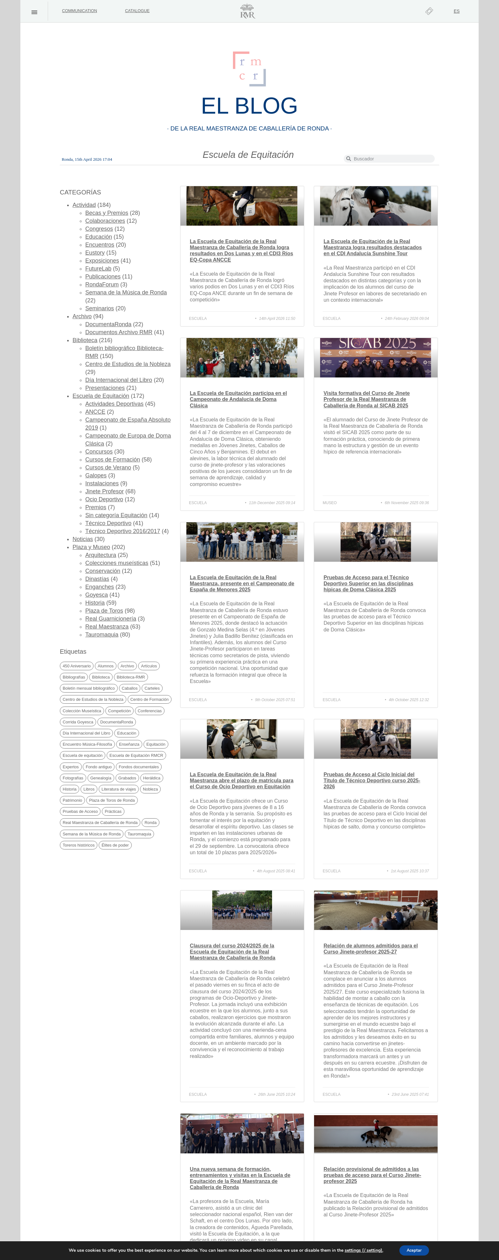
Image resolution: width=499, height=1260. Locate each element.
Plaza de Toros (104, 611)
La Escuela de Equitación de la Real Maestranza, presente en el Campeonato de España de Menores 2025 (242, 583)
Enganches (99, 587)
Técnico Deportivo (108, 523)
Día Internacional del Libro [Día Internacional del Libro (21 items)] (86, 733)
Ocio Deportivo (104, 499)
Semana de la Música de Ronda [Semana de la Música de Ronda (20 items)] (92, 834)
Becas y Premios (106, 213)
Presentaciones (105, 388)
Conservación (102, 571)
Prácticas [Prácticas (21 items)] (113, 811)
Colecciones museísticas (116, 563)
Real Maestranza (107, 626)
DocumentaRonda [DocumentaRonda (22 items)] (116, 722)
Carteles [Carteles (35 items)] (152, 688)
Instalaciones (102, 483)
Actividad (84, 205)
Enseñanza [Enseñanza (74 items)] (129, 744)
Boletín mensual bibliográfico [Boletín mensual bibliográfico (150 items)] (89, 688)
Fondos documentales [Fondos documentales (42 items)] (139, 766)
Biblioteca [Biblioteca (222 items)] (101, 677)
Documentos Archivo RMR (118, 332)
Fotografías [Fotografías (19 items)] (73, 778)
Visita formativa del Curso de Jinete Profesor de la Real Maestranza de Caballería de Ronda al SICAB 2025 (367, 399)
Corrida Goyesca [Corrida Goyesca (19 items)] (78, 722)
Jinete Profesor (104, 491)
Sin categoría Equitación (116, 515)
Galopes (96, 475)
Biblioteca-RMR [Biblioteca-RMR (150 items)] (131, 677)
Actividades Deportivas (114, 404)
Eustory (95, 253)
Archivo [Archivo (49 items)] (127, 666)
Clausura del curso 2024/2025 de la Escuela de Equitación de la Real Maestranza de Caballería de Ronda (233, 952)
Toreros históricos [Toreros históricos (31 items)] (79, 845)
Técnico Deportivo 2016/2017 (122, 531)
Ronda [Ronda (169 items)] (150, 822)
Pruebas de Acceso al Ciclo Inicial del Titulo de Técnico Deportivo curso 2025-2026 (372, 780)
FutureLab (98, 268)
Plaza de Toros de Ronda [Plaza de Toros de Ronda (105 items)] (112, 800)
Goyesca (96, 595)
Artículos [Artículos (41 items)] (149, 666)
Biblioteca (85, 340)
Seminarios (99, 308)
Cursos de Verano (108, 467)
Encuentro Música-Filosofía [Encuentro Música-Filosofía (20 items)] (87, 744)
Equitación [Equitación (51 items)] (155, 744)
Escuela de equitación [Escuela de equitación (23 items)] (82, 755)
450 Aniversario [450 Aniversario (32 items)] (77, 666)
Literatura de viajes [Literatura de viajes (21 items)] (119, 789)
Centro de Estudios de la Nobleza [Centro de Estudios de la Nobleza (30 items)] (93, 699)
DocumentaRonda (108, 324)
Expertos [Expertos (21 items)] (71, 766)
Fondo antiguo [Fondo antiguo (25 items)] (99, 766)
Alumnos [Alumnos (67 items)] (106, 666)
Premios (95, 507)
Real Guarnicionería (110, 619)
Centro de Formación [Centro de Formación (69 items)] (149, 699)
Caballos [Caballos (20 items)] (130, 688)
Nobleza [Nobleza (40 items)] (150, 789)
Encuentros (99, 245)
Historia (95, 603)
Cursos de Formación (112, 459)
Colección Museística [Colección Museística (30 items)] (82, 710)
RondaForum (102, 284)
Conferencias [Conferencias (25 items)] (150, 710)
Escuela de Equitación (101, 396)
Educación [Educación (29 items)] (126, 733)
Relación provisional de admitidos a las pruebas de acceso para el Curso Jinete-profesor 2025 (372, 1175)
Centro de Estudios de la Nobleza (128, 364)
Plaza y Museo (91, 547)
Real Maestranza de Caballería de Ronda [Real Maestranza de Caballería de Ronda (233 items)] (100, 822)
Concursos (99, 451)
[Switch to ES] (456, 11)
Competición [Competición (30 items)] (119, 710)
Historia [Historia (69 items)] (69, 789)
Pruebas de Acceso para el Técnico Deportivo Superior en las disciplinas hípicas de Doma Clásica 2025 (368, 583)
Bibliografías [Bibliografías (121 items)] (74, 677)
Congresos (99, 229)
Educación (98, 237)
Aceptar (414, 1250)
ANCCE (95, 412)
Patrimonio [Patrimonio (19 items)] (72, 800)
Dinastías (97, 579)
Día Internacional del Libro (118, 380)
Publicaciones (103, 276)
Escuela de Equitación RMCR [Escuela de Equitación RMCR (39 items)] (136, 755)
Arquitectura (100, 555)
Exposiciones (102, 260)
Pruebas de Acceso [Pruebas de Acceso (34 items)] (80, 811)
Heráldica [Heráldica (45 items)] (151, 778)
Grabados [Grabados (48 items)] (127, 778)
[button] (34, 12)
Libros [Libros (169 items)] (89, 789)
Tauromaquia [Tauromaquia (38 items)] (139, 834)
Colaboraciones (105, 221)
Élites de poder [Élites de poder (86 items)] (115, 845)
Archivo (82, 316)
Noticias (83, 539)
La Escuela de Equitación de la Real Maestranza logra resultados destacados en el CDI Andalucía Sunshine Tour (373, 247)
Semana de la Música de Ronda (126, 292)
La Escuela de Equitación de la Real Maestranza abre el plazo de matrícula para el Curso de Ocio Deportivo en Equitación (241, 780)
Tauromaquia (101, 634)
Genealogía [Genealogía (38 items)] (100, 778)
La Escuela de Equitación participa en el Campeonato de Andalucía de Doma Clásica (238, 399)
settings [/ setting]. (361, 1250)
